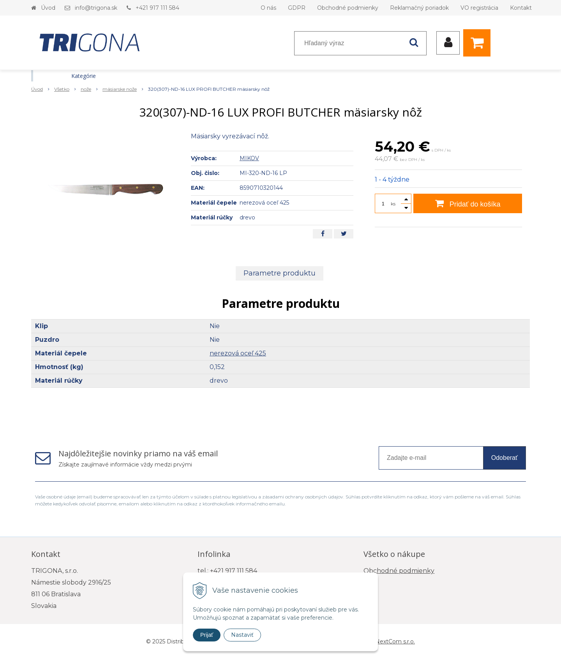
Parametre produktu (279, 273)
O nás (268, 7)
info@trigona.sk (96, 7)
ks (393, 204)
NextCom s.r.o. (395, 641)
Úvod (48, 7)
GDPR (296, 7)
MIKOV (249, 158)
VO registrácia (479, 7)
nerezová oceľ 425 (238, 353)
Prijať (206, 635)
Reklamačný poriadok (419, 7)
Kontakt (521, 7)
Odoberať (504, 457)
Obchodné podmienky (347, 7)
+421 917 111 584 (157, 7)
